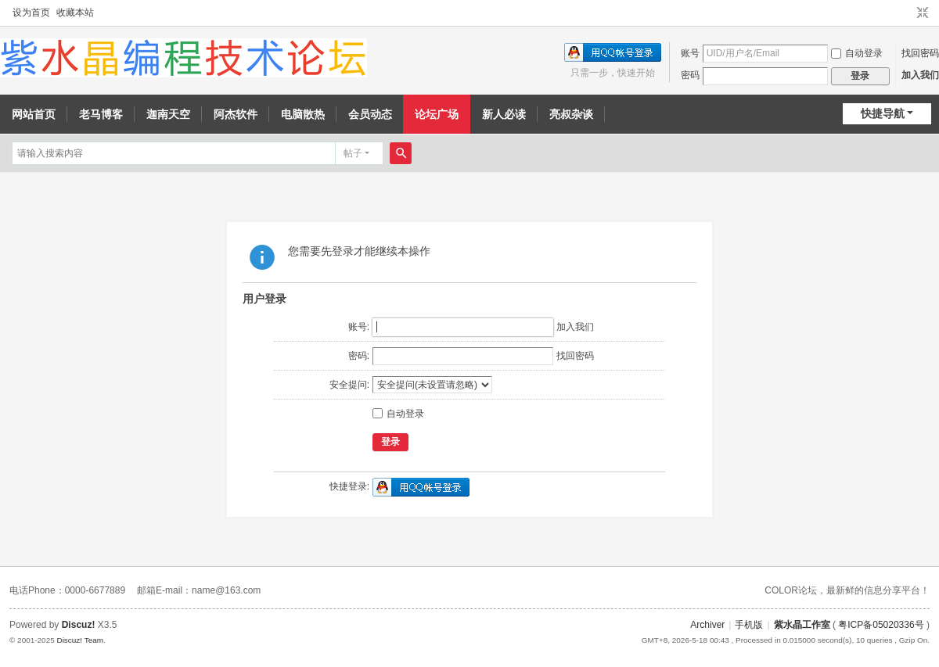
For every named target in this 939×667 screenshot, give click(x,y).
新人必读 (504, 114)
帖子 (353, 153)
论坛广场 (437, 114)
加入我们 (920, 75)
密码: (358, 355)
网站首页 (34, 114)
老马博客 (101, 114)
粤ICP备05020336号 (880, 624)
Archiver (707, 624)
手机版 (749, 624)
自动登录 (857, 53)
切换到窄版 (923, 13)
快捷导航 (883, 113)
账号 (690, 53)
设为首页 (31, 12)
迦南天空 (168, 114)
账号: (358, 326)
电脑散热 (303, 114)
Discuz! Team (79, 640)
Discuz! (78, 624)
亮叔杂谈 (571, 114)
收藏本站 (75, 12)
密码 (690, 75)
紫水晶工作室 (802, 624)
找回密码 (920, 53)
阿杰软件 (235, 114)
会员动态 (370, 114)
